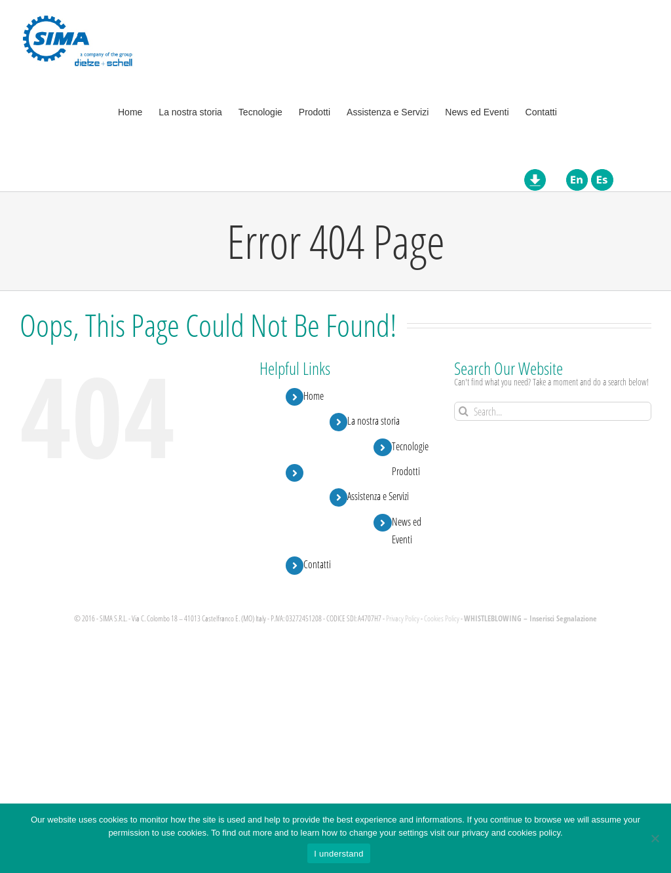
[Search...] (552, 411)
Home (313, 395)
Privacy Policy (402, 618)
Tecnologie (410, 446)
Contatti (317, 564)
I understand (338, 854)
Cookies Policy (441, 618)
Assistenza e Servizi (378, 496)
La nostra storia (373, 420)
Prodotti (406, 471)
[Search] (463, 411)
